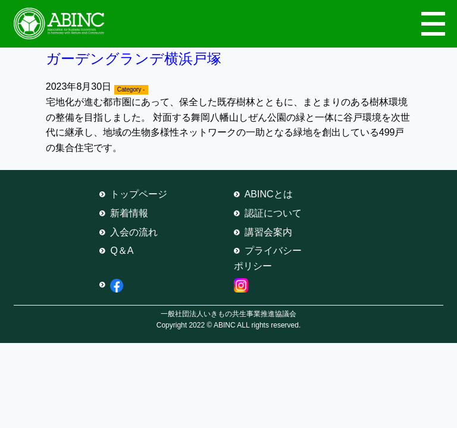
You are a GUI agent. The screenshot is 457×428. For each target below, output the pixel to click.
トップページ (138, 194)
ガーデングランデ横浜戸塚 (133, 59)
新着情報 (129, 213)
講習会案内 (268, 232)
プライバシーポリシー (268, 258)
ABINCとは (269, 194)
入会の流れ (134, 232)
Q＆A (121, 251)
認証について (273, 213)
